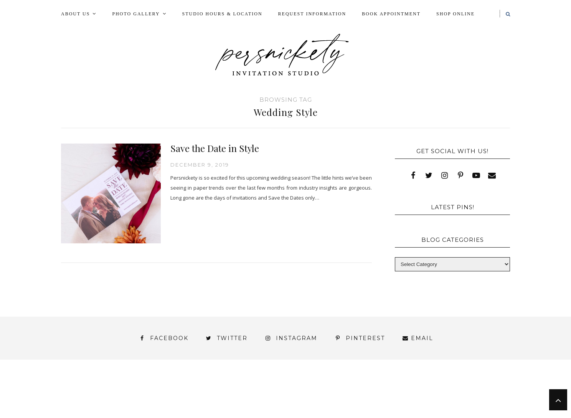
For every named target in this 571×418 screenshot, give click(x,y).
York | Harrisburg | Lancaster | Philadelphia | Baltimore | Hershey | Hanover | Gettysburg (265, 402)
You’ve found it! (466, 402)
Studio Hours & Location (222, 14)
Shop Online (455, 14)
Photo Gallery (136, 14)
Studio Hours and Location (463, 408)
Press (486, 388)
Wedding (480, 395)
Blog (114, 388)
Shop (282, 395)
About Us (75, 14)
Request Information (312, 14)
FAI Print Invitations (252, 388)
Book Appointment (391, 14)
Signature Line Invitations (352, 395)
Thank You (432, 395)
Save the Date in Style (214, 148)
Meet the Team (158, 415)
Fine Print (321, 388)
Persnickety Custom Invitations (254, 415)
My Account (374, 388)
